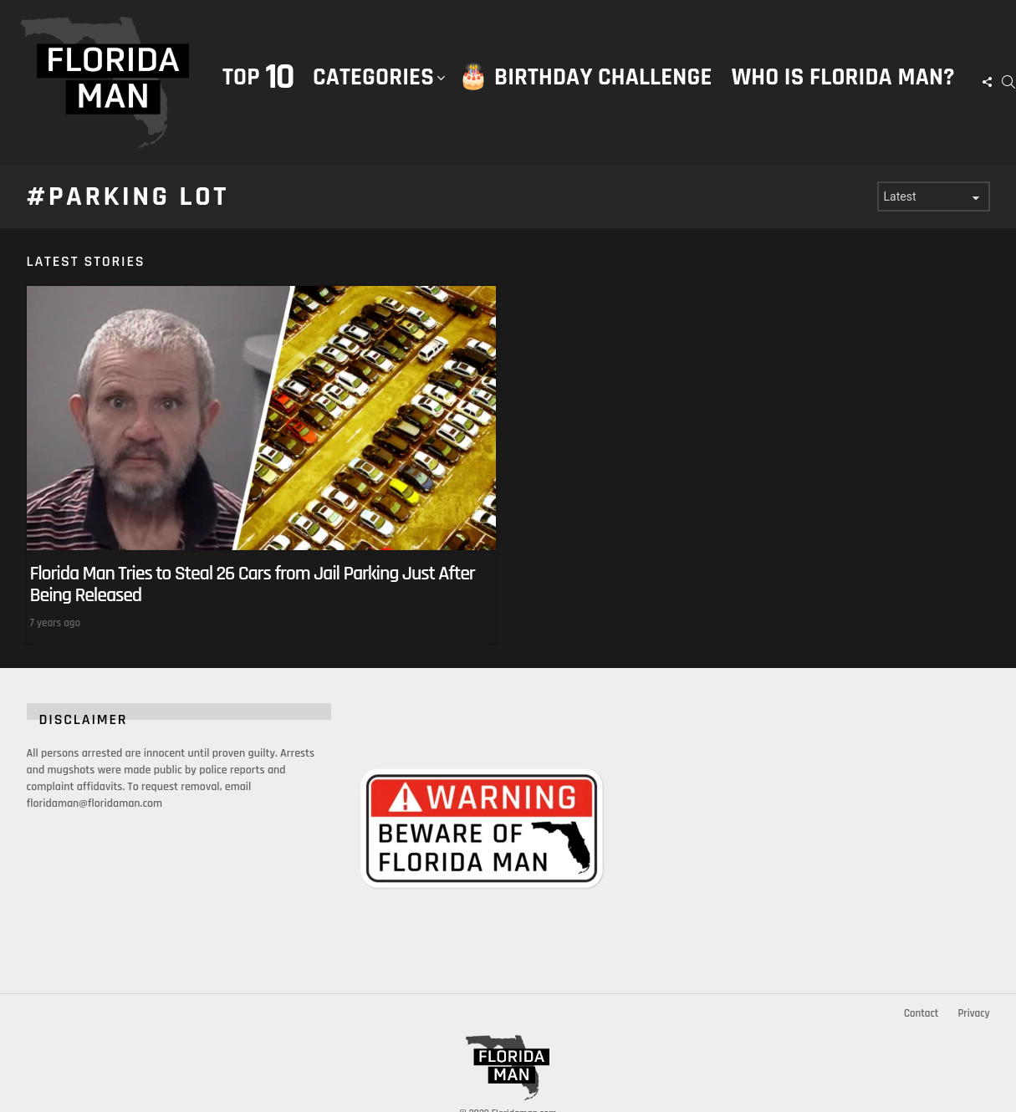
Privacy (973, 1013)
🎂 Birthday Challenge (585, 77)
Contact (921, 1013)
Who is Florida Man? (843, 77)
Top (258, 77)
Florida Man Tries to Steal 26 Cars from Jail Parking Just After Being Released (252, 584)
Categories (373, 94)
